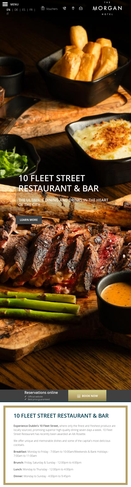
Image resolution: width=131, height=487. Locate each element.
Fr (31, 10)
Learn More (29, 220)
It (8, 14)
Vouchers (49, 9)
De (16, 10)
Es (23, 10)
